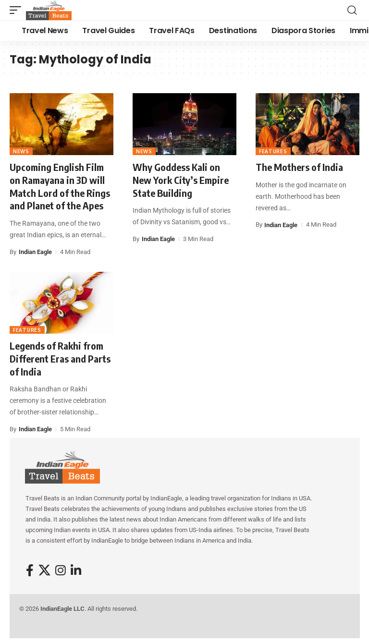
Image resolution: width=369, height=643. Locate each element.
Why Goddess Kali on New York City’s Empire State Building (181, 179)
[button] (18, 10)
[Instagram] (60, 570)
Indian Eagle (35, 251)
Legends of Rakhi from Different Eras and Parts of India (60, 358)
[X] (44, 570)
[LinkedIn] (76, 570)
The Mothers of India (299, 167)
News (21, 151)
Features (273, 151)
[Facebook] (30, 570)
